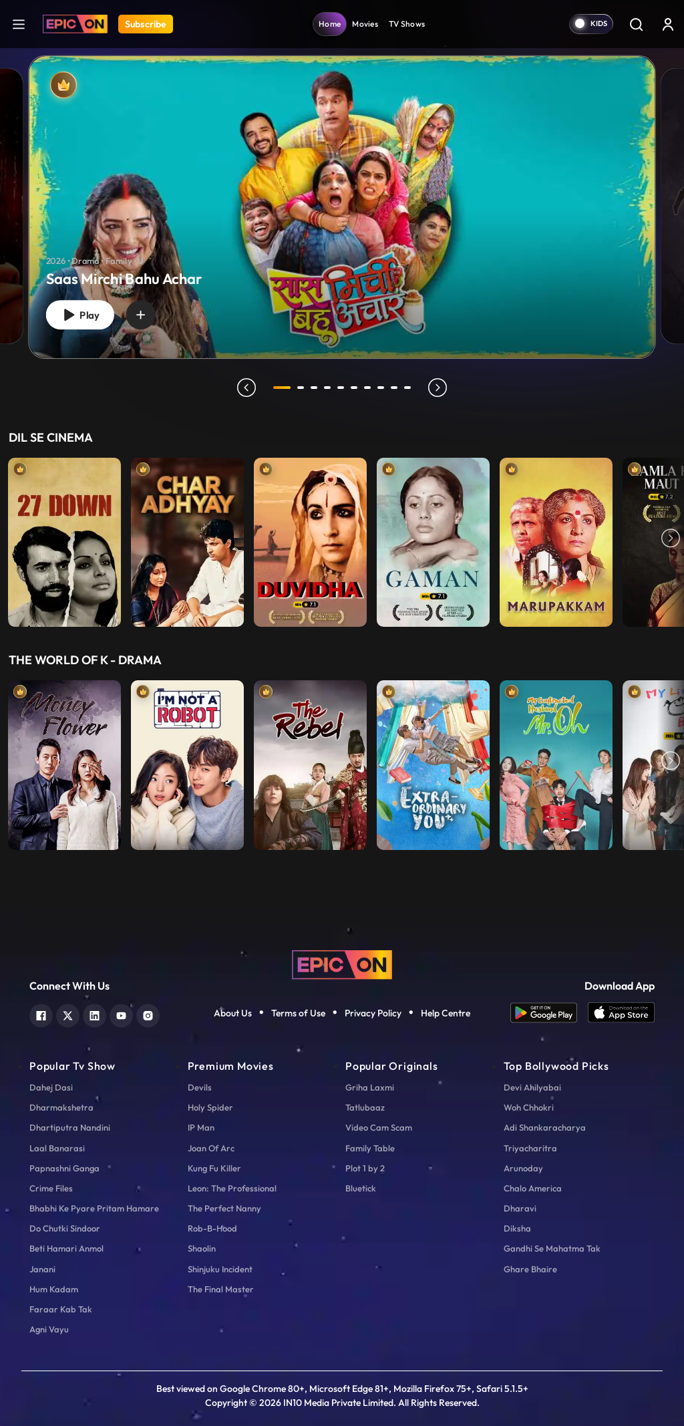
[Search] (636, 24)
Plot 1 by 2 (365, 1168)
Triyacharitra (530, 1148)
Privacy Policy (373, 1013)
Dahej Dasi (51, 1087)
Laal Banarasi (57, 1148)
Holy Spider (210, 1107)
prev (246, 387)
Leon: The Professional (232, 1188)
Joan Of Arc (211, 1148)
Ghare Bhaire (530, 1269)
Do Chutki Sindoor (64, 1228)
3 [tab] (314, 387)
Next (670, 539)
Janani (42, 1269)
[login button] (668, 24)
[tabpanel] (342, 196)
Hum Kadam (53, 1289)
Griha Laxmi (369, 1087)
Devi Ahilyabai (532, 1087)
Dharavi (520, 1208)
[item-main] (64, 539)
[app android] (549, 1012)
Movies (365, 24)
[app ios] (621, 1012)
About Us (233, 1013)
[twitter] (67, 1014)
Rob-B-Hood (212, 1228)
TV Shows (407, 24)
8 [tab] (380, 387)
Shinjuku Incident (220, 1269)
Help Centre (445, 1013)
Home (330, 24)
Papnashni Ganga (64, 1168)
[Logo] (75, 24)
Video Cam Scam (378, 1127)
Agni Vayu (49, 1329)
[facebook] (41, 1014)
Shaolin (202, 1248)
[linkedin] (94, 1014)
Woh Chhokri (529, 1107)
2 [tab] (300, 387)
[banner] (341, 207)
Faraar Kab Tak (60, 1309)
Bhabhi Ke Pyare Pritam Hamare (94, 1208)
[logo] (342, 963)
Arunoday (523, 1168)
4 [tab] (327, 387)
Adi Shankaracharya (545, 1127)
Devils (200, 1087)
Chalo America (533, 1188)
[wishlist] (141, 314)
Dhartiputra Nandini (69, 1127)
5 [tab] (340, 387)
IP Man (201, 1127)
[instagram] (148, 1014)
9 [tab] (394, 387)
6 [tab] (354, 387)
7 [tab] (367, 387)
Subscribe (145, 24)
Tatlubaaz (365, 1107)
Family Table (370, 1148)
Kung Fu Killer (214, 1168)
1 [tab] (282, 387)
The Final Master (221, 1289)
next (437, 387)
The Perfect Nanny (224, 1208)
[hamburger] (19, 23)
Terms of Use (298, 1013)
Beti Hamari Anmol (66, 1248)
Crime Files (51, 1188)
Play (80, 315)
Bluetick (360, 1188)
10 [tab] (407, 387)
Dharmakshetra (61, 1107)
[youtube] (121, 1014)
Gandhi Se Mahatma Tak (552, 1248)
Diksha (517, 1228)
